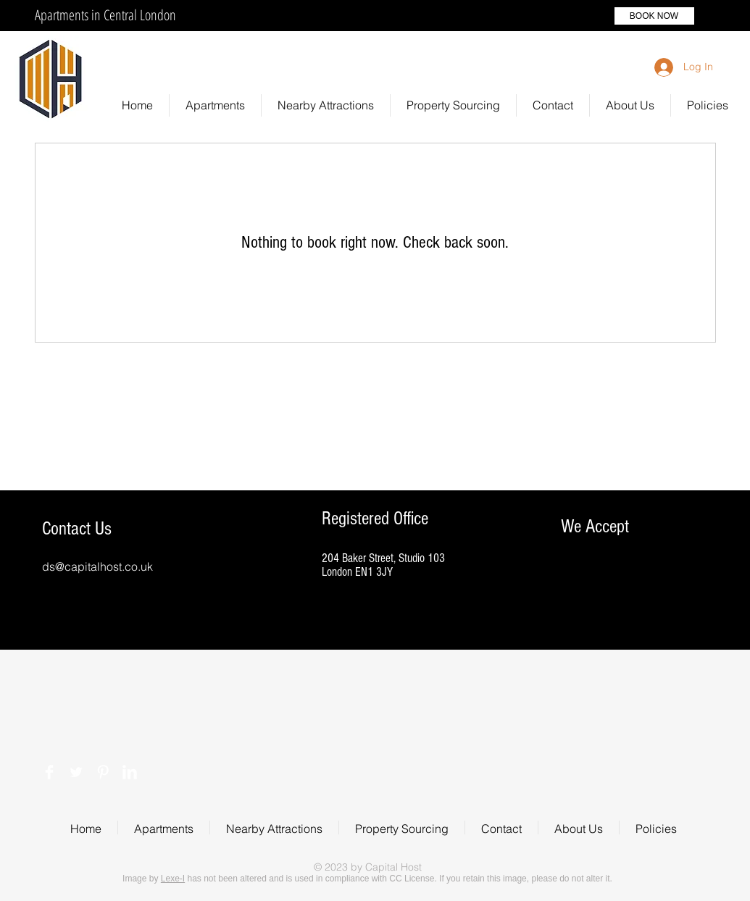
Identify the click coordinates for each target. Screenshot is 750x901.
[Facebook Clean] (49, 772)
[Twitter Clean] (76, 772)
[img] (575, 622)
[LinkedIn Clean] (129, 772)
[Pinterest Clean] (103, 772)
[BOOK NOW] (654, 16)
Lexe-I (173, 878)
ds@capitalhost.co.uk (97, 566)
